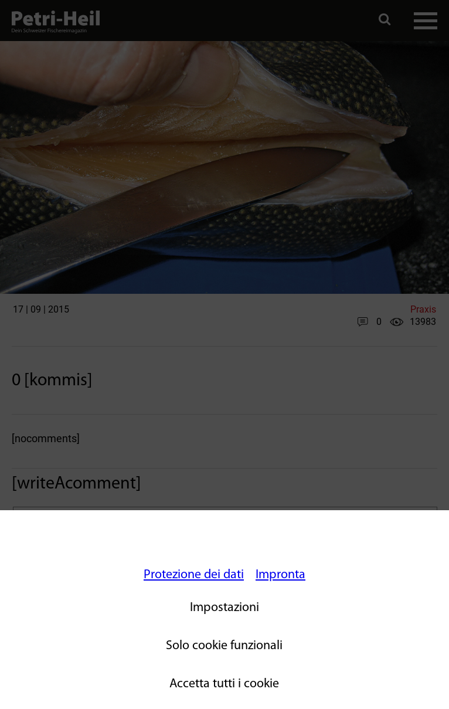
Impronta (280, 575)
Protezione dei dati (194, 575)
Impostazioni (224, 608)
